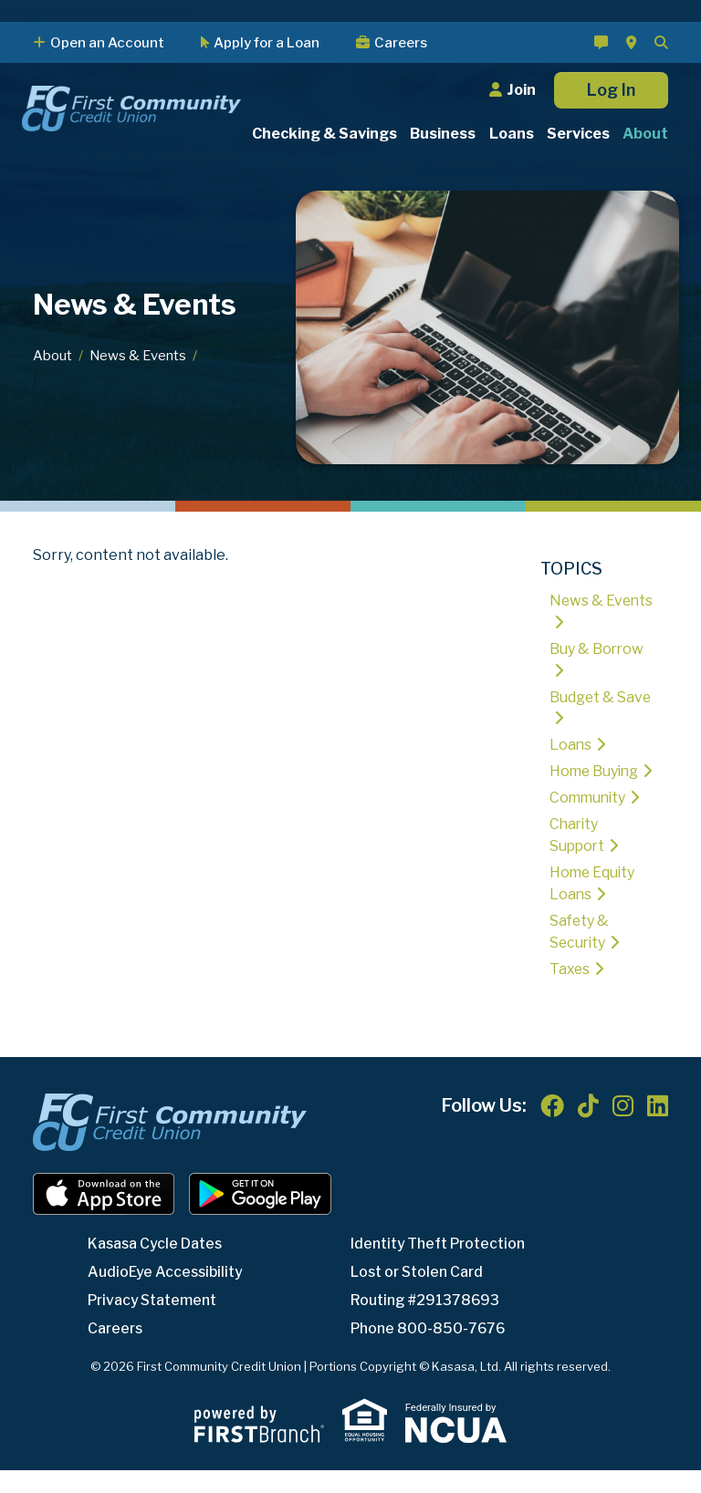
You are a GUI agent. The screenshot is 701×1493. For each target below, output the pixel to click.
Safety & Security (579, 954)
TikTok (588, 1128)
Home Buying (595, 772)
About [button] (645, 133)
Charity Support (578, 857)
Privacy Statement (155, 1323)
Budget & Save (601, 697)
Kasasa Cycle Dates (157, 1266)
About (52, 355)
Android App (260, 1217)
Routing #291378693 (426, 1323)
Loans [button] (511, 133)
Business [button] (443, 133)
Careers (400, 43)
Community (589, 820)
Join (521, 89)
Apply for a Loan (266, 43)
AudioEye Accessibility (167, 1294)
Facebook (552, 1128)
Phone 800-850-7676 (428, 1351)
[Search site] (661, 42)
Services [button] (578, 133)
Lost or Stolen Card (419, 1294)
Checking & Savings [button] (324, 133)
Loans (570, 745)
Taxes (570, 992)
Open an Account (107, 43)
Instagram (622, 1128)
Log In (611, 89)
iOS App (104, 1217)
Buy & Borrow (597, 649)
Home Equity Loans (593, 906)
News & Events (138, 355)
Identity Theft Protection (441, 1266)
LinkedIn (657, 1128)
